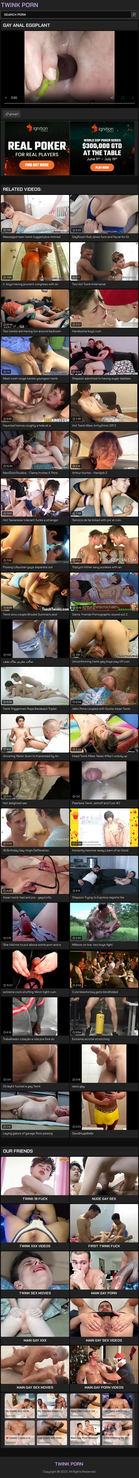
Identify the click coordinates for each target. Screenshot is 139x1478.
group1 (13, 114)
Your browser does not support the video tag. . (69, 69)
